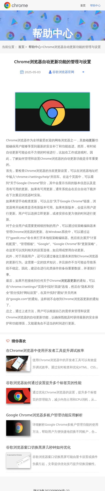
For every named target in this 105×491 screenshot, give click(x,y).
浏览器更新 (68, 280)
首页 (83, 5)
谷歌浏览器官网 (63, 72)
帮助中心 (95, 5)
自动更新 (89, 140)
